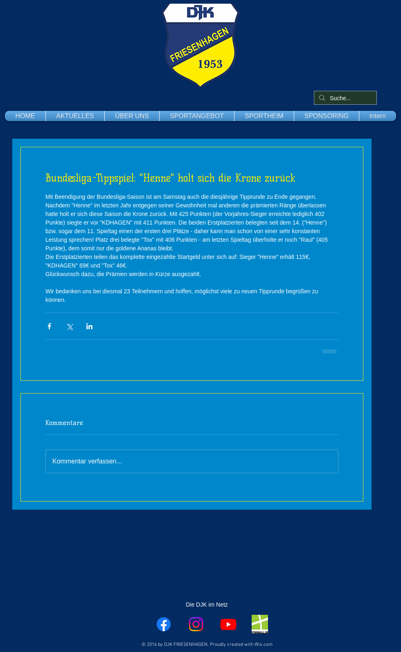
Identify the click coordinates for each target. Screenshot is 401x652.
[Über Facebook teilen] (49, 326)
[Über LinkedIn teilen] (89, 326)
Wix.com (264, 645)
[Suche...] (344, 98)
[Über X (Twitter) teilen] (69, 326)
